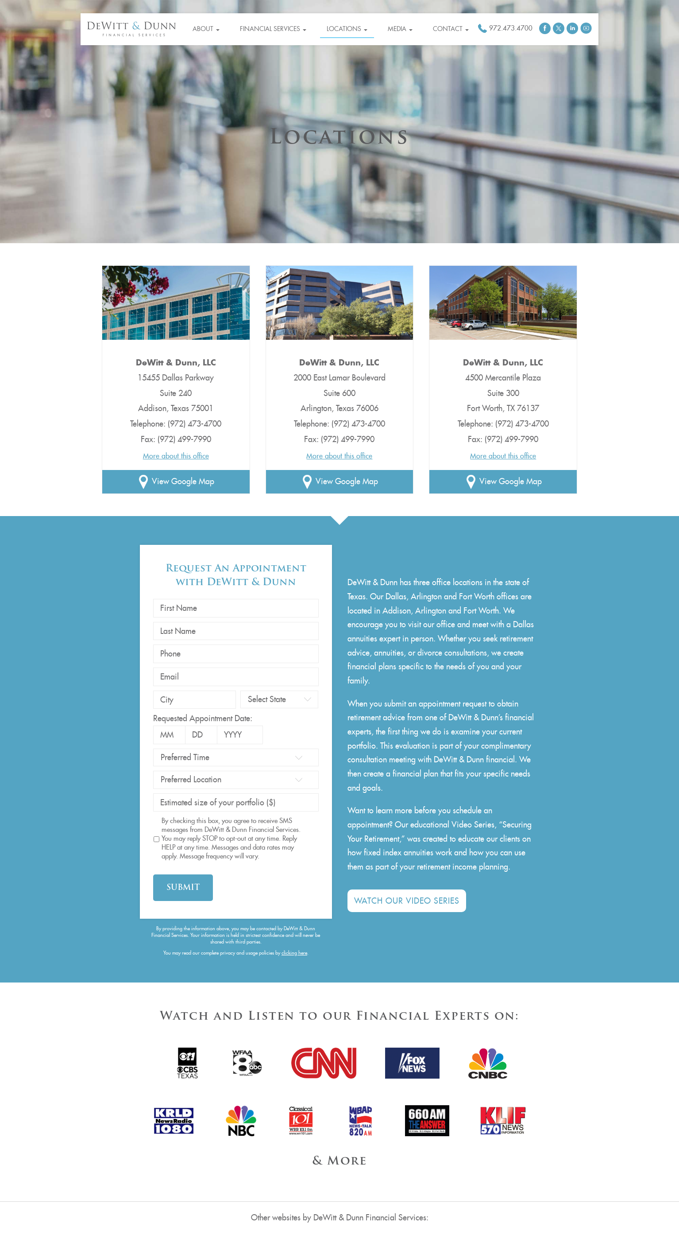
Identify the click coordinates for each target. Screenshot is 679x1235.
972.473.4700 (510, 28)
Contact (451, 29)
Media (400, 29)
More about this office (176, 456)
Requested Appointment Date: (202, 718)
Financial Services (273, 29)
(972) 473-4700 (194, 424)
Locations (347, 29)
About (206, 29)
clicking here (294, 952)
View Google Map (183, 481)
